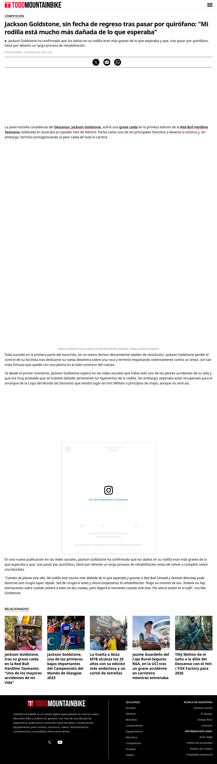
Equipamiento (134, 731)
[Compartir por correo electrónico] (106, 62)
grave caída (128, 127)
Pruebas (131, 749)
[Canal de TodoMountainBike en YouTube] (59, 742)
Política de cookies (201, 748)
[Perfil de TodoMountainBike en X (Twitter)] (49, 742)
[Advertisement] (108, 95)
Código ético (204, 719)
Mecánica (131, 737)
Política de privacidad (199, 742)
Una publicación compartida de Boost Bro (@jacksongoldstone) (108, 545)
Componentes (134, 725)
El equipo (206, 713)
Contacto (206, 725)
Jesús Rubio (15, 52)
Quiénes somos (203, 708)
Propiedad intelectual (199, 754)
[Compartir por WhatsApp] (117, 62)
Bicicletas (131, 719)
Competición (133, 743)
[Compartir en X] (95, 62)
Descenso (62, 127)
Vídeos (130, 755)
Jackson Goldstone (86, 127)
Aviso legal (205, 737)
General (130, 713)
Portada (131, 708)
